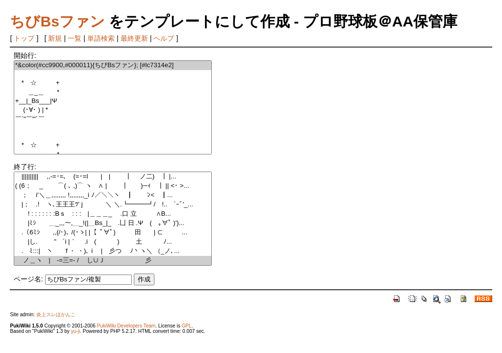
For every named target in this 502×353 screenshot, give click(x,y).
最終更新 (134, 38)
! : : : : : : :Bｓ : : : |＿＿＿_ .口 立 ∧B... (112, 214)
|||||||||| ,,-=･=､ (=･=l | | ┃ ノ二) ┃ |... (112, 176)
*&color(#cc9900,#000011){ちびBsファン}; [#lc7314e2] (112, 65)
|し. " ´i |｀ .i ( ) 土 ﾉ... (112, 242)
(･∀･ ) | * (112, 110)
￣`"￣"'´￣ (112, 119)
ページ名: (28, 279)
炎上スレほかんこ (55, 314)
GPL (186, 325)
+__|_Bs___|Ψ (112, 101)
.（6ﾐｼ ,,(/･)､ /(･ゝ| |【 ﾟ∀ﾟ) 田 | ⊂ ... (112, 232)
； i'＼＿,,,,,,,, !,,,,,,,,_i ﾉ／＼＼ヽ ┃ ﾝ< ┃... (112, 195)
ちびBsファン (57, 21)
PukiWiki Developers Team (126, 325)
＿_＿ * (112, 92)
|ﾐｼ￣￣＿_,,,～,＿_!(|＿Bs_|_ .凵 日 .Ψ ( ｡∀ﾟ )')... (112, 223)
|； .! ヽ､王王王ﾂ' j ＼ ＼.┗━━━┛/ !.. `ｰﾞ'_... (112, 204)
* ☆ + (112, 83)
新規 (55, 38)
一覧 (74, 38)
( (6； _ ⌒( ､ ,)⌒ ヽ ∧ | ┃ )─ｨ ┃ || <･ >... (112, 186)
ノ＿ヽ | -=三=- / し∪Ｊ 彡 (112, 260)
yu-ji (75, 331)
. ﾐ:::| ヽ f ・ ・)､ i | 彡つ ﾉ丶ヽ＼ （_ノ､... (112, 251)
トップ (24, 38)
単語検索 (101, 38)
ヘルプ (163, 38)
